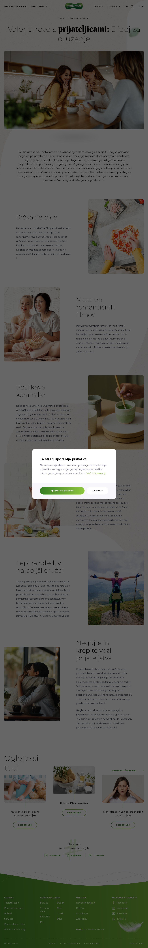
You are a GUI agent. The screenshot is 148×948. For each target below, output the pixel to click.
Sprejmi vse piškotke (62, 490)
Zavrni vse (97, 490)
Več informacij (95, 473)
